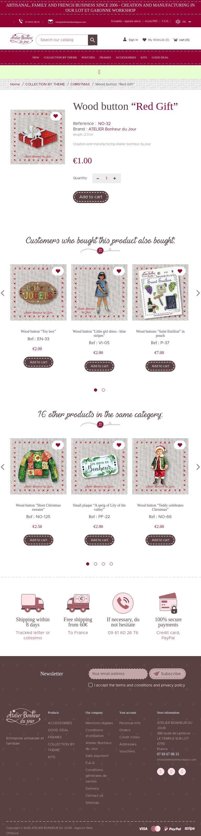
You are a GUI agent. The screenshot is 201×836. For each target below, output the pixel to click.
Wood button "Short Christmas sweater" (38, 507)
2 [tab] (103, 390)
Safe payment (97, 756)
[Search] (66, 40)
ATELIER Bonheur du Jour (112, 129)
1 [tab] (95, 390)
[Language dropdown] (183, 22)
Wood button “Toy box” (38, 331)
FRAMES (55, 737)
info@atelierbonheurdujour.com (176, 759)
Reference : (84, 124)
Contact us (94, 796)
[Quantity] (106, 178)
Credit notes (129, 737)
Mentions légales (99, 723)
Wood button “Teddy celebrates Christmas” (160, 507)
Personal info (130, 723)
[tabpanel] (38, 319)
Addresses (127, 744)
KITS (51, 757)
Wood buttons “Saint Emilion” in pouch (160, 333)
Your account (127, 712)
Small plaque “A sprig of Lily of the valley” (99, 507)
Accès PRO (151, 21)
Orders (124, 730)
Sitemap (92, 803)
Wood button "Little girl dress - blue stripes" (99, 333)
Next (198, 293)
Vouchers (127, 751)
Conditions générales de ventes (96, 775)
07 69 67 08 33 (168, 754)
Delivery (92, 788)
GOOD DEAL (58, 730)
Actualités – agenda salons (126, 21)
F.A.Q (165, 21)
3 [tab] (103, 563)
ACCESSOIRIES (60, 723)
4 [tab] (111, 563)
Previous (2, 293)
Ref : (31, 339)
